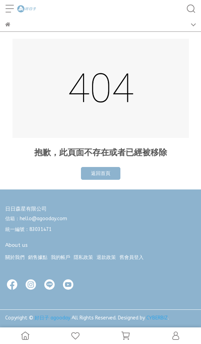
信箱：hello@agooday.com (36, 219)
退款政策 (106, 257)
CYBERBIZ (157, 318)
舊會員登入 (131, 257)
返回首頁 (100, 173)
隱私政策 (83, 257)
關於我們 (15, 257)
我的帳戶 (60, 257)
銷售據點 (37, 257)
